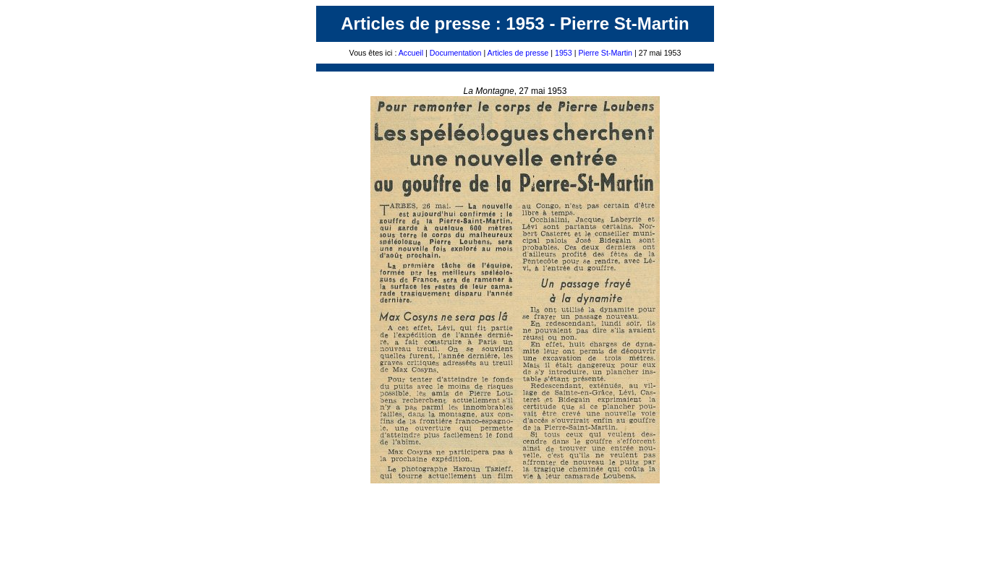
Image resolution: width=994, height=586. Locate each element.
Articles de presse (516, 52)
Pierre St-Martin (604, 52)
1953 (564, 52)
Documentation (456, 52)
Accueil (411, 52)
